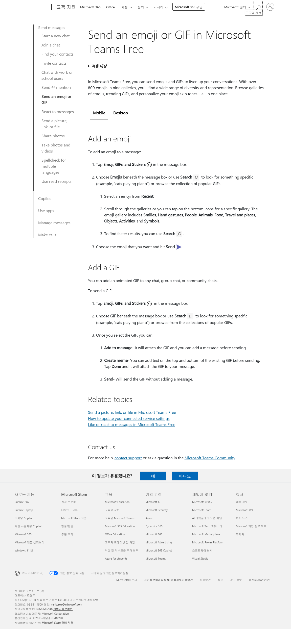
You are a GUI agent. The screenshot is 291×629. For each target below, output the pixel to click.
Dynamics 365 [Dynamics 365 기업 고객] (154, 526)
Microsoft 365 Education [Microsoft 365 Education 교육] (120, 526)
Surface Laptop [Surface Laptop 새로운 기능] (24, 510)
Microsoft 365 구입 (189, 7)
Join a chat (50, 44)
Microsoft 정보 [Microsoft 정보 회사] (245, 510)
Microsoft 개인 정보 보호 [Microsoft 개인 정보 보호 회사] (251, 526)
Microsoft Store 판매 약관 (57, 622)
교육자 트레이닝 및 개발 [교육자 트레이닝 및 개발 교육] (120, 542)
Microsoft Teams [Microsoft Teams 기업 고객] (155, 558)
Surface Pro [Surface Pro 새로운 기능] (22, 502)
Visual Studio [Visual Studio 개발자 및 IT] (200, 558)
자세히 (159, 7)
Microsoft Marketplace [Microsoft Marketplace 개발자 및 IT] (206, 534)
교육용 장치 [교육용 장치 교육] (112, 510)
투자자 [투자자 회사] (240, 534)
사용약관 (205, 580)
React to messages (57, 111)
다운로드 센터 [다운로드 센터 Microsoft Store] (70, 510)
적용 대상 (99, 65)
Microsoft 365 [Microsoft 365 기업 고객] (153, 534)
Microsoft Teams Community (210, 457)
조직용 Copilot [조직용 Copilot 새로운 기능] (24, 518)
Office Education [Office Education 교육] (115, 534)
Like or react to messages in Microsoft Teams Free (131, 424)
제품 (124, 7)
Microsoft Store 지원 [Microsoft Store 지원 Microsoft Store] (73, 518)
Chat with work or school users (57, 75)
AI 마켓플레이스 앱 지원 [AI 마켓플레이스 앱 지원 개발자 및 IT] (207, 518)
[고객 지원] (65, 7)
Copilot (44, 198)
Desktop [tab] (120, 112)
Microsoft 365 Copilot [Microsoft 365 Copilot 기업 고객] (158, 550)
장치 (141, 7)
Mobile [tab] (99, 112)
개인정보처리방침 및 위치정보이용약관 (168, 580)
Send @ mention (56, 87)
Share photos (53, 135)
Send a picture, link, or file (54, 123)
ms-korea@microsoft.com (66, 604)
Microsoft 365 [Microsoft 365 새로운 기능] (23, 534)
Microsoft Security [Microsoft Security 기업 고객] (156, 510)
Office (110, 7)
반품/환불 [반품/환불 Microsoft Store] (67, 526)
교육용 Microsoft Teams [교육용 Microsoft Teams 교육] (120, 518)
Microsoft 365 (90, 7)
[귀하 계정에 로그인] (270, 7)
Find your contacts (57, 54)
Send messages (51, 27)
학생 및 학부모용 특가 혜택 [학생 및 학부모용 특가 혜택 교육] (122, 550)
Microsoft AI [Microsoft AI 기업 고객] (152, 502)
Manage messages (54, 222)
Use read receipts (56, 181)
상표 (220, 580)
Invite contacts (53, 63)
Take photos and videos (55, 148)
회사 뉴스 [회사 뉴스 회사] (242, 518)
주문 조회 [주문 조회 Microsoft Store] (67, 534)
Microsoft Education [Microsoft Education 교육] (117, 502)
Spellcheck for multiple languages (53, 166)
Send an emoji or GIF (56, 99)
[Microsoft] (32, 7)
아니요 (185, 476)
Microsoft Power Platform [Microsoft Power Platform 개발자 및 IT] (207, 542)
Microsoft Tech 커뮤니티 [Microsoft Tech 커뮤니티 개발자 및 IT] (207, 526)
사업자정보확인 (63, 609)
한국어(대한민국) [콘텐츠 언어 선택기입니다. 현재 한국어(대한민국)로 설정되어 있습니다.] (32, 573)
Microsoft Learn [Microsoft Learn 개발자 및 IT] (201, 510)
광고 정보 (236, 580)
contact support (128, 457)
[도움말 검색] (258, 6)
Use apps (46, 210)
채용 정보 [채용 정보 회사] (242, 502)
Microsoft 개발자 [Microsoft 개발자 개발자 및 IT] (202, 502)
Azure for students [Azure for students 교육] (116, 558)
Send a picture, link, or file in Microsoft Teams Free (132, 412)
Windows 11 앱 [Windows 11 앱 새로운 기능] (24, 550)
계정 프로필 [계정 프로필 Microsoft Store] (68, 502)
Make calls (47, 234)
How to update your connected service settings (129, 418)
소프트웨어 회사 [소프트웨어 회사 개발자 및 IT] (202, 550)
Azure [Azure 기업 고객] (148, 518)
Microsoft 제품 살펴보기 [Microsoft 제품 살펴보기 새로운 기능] (29, 542)
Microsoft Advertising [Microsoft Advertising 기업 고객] (158, 542)
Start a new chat (55, 35)
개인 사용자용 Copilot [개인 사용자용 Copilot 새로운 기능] (28, 526)
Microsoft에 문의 (126, 580)
